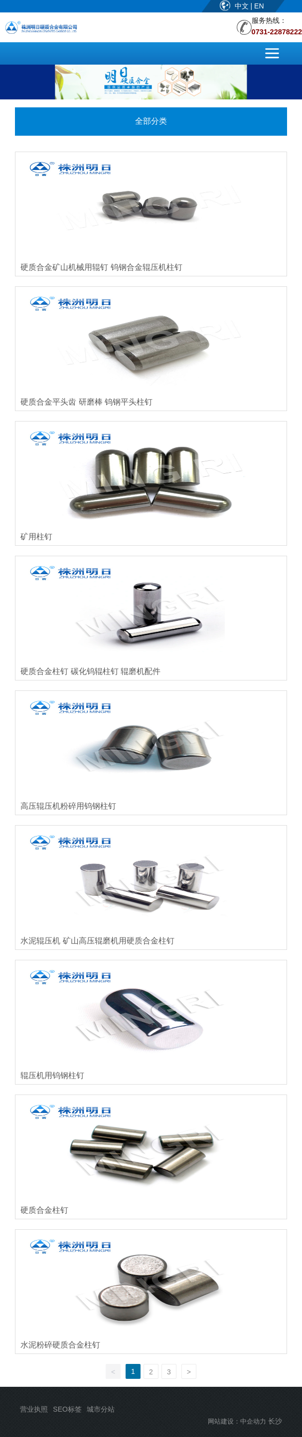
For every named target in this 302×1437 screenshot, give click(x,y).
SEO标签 (67, 1409)
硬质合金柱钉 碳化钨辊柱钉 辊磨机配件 (90, 671)
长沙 (275, 1421)
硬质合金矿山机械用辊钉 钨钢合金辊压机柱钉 (101, 267)
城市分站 (101, 1409)
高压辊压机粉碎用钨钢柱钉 (68, 806)
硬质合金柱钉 (44, 1210)
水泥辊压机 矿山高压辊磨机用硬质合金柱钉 (97, 940)
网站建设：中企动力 (237, 1421)
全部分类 (151, 121)
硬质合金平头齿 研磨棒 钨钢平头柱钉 (86, 402)
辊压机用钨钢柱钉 (52, 1075)
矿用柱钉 (36, 536)
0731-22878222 (277, 32)
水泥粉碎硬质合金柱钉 (60, 1345)
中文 (243, 6)
